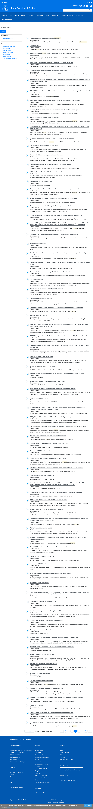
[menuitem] (5, 15)
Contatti (12, 778)
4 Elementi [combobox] (29, 731)
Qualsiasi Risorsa (8, 38)
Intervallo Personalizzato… (10, 58)
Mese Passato (7, 54)
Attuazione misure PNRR (17, 791)
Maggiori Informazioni (12, 807)
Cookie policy (13, 780)
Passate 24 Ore (7, 50)
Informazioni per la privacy (17, 776)
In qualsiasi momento (9, 46)
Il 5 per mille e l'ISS (40, 796)
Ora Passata (6, 48)
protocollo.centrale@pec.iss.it (21, 765)
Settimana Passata (8, 52)
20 (86, 731)
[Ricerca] (75, 10)
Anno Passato (7, 56)
